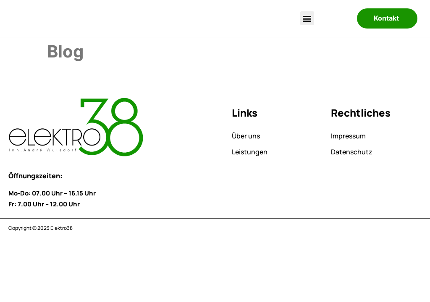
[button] (307, 18)
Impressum (348, 136)
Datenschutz (351, 151)
